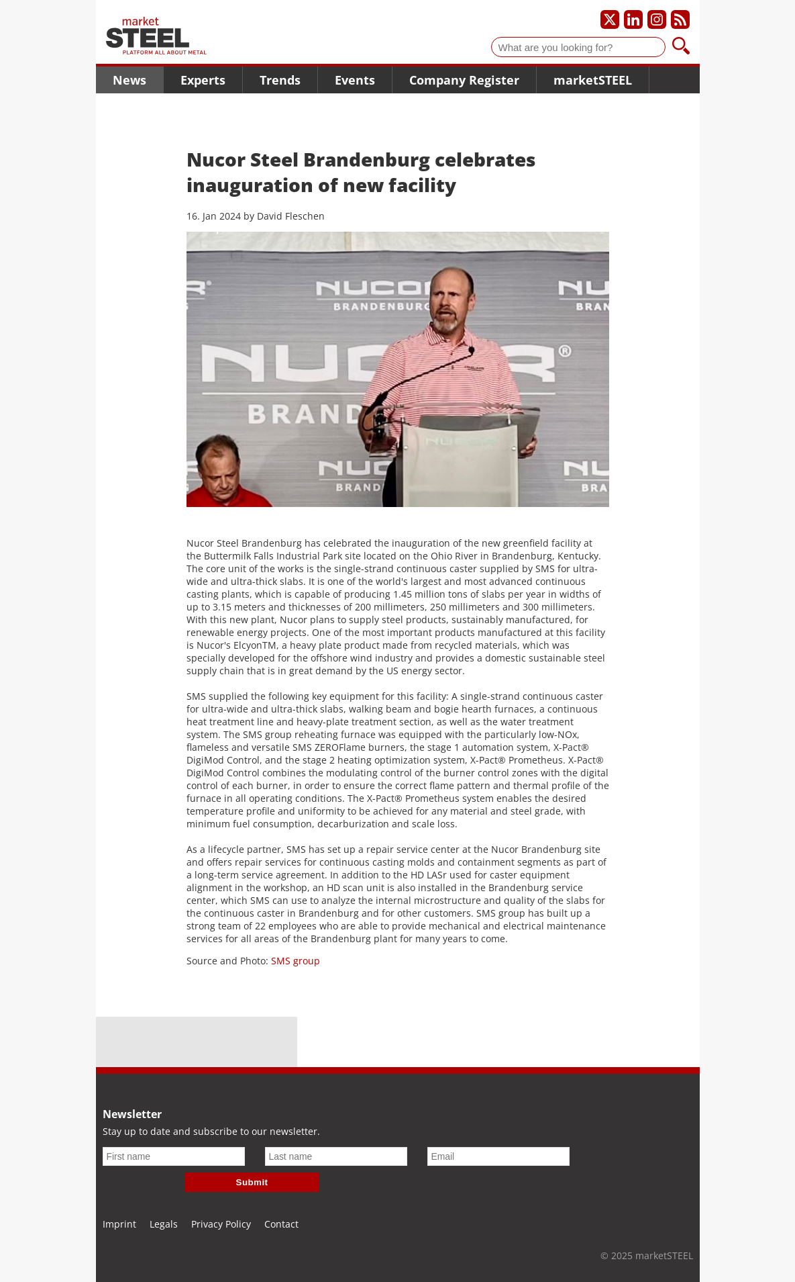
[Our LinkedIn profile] (633, 19)
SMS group (295, 960)
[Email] (498, 1156)
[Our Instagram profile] (656, 19)
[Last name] (336, 1156)
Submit (252, 1182)
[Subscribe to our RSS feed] (680, 19)
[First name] (174, 1156)
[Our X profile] (609, 19)
